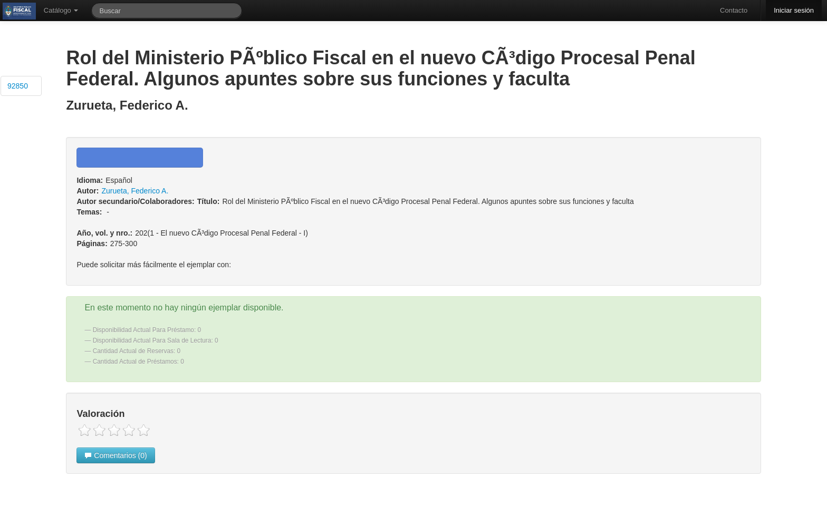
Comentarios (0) (115, 455)
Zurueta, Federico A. (134, 191)
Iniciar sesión (794, 10)
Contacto (733, 10)
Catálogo (61, 10)
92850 (17, 86)
